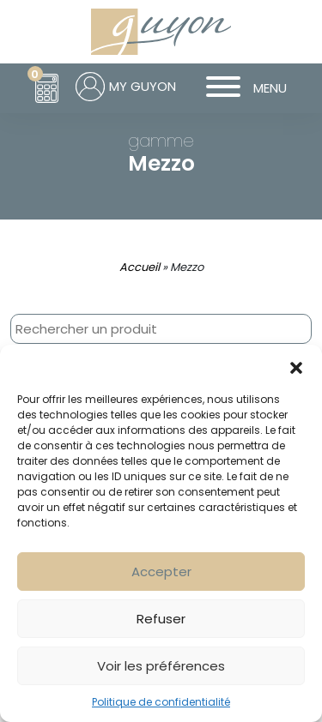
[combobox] (161, 329)
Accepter (161, 572)
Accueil (139, 267)
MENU (240, 88)
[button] (296, 366)
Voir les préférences (161, 666)
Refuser (161, 619)
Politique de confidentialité (161, 702)
